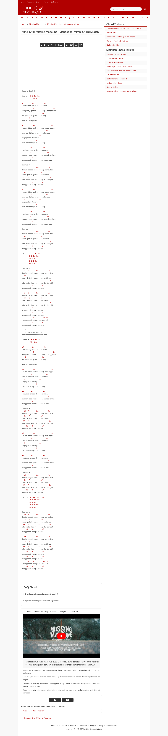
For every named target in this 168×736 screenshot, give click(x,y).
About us (54, 726)
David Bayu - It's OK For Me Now (119, 67)
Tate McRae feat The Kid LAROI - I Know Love (124, 29)
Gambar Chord (111, 726)
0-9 (21, 17)
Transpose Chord (34, 2)
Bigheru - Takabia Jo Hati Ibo (117, 41)
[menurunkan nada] (43, 45)
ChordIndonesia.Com (94, 729)
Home (22, 2)
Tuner (46, 2)
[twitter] (68, 700)
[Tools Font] (76, 45)
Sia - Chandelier (113, 75)
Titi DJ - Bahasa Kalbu (115, 62)
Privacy (73, 726)
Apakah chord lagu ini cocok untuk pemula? (42, 601)
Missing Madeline (36, 24)
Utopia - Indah (112, 87)
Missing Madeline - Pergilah (33, 711)
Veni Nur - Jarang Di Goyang (117, 54)
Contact (64, 726)
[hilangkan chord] (67, 45)
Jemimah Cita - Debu (114, 83)
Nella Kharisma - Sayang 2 (117, 79)
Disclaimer (83, 726)
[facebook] (55, 700)
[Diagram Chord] (71, 45)
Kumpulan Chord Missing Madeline (37, 718)
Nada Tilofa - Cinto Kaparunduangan (121, 37)
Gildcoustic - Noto (113, 45)
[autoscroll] (59, 45)
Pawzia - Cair (111, 33)
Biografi (93, 726)
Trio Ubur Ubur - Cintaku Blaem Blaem (121, 71)
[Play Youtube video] (61, 636)
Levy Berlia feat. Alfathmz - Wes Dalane (122, 91)
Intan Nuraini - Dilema (115, 58)
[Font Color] (80, 45)
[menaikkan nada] (50, 45)
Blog (101, 726)
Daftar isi (54, 2)
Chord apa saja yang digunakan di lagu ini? (41, 594)
